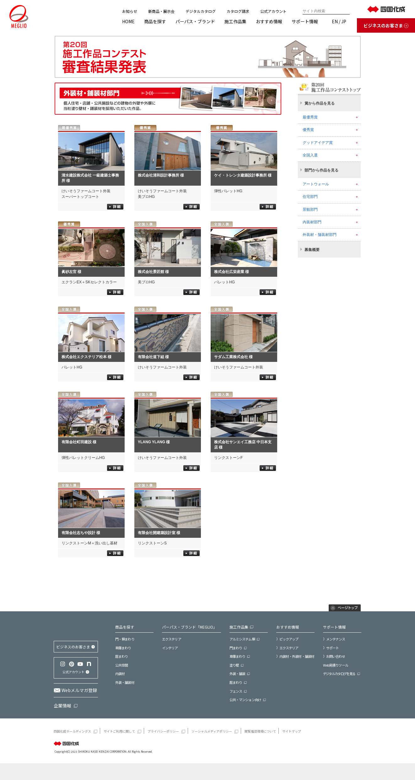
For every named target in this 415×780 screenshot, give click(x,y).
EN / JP (339, 21)
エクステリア (171, 639)
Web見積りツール (335, 665)
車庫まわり (123, 648)
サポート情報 (305, 21)
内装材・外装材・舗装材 (296, 656)
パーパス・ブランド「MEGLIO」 (189, 627)
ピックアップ (289, 638)
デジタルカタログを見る (339, 673)
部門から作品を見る (321, 170)
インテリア (170, 648)
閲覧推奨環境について (260, 748)
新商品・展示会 (161, 11)
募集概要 (312, 250)
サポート (332, 647)
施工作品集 (235, 21)
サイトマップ (291, 748)
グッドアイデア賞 (318, 142)
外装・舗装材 (124, 682)
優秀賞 (308, 130)
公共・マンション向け (245, 699)
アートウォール (316, 184)
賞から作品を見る (320, 103)
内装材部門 (312, 222)
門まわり (235, 648)
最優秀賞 (310, 117)
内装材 (120, 673)
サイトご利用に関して (119, 748)
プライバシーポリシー (163, 748)
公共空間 (121, 665)
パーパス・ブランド (195, 21)
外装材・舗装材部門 (320, 234)
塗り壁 (234, 665)
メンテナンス (335, 638)
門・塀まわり (124, 639)
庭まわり (121, 656)
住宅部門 (310, 196)
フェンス (235, 691)
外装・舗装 (237, 673)
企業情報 (62, 722)
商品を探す (155, 21)
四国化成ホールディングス (72, 748)
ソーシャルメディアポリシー (211, 748)
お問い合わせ (335, 656)
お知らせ (129, 11)
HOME (128, 21)
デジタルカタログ (201, 11)
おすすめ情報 (269, 21)
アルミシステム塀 (242, 639)
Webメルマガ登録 (79, 707)
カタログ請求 (238, 11)
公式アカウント (273, 11)
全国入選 (310, 155)
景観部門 (310, 209)
